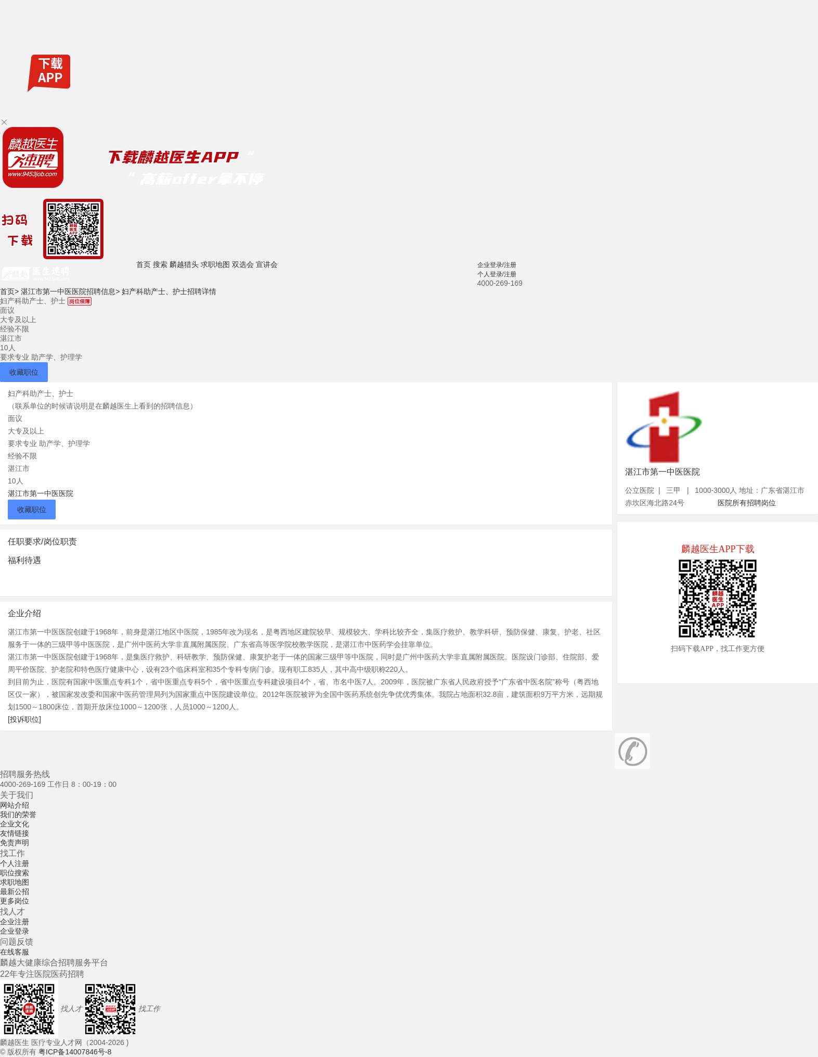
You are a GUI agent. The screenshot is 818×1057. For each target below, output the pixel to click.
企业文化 (14, 824)
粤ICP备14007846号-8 (74, 1052)
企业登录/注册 (496, 265)
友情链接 (14, 833)
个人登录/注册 (496, 274)
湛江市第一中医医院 (40, 493)
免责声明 (14, 842)
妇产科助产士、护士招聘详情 (169, 291)
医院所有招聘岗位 (747, 503)
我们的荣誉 (18, 814)
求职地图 (215, 264)
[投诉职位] (24, 719)
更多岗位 (14, 901)
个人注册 (14, 863)
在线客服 (14, 952)
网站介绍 (14, 805)
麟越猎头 (184, 264)
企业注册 (14, 922)
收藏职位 (23, 372)
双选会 (243, 264)
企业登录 (14, 931)
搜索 (160, 264)
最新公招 (14, 891)
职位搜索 (14, 873)
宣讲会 (267, 264)
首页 (143, 264)
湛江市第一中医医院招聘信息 (70, 291)
